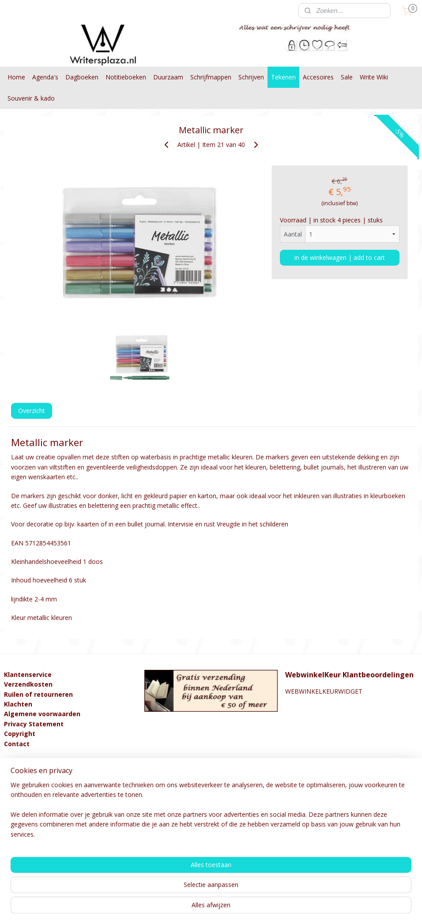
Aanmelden (27, 868)
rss (194, 908)
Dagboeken (81, 77)
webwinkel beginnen (228, 908)
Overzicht (31, 410)
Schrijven (251, 77)
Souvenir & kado (31, 98)
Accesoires (318, 77)
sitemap (175, 908)
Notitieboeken (126, 77)
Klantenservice (28, 674)
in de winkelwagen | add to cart (339, 257)
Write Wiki (374, 77)
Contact (17, 744)
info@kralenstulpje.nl (33, 773)
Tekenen (283, 77)
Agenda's (45, 77)
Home (16, 77)
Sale (347, 77)
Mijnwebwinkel (305, 908)
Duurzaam (168, 77)
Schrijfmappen (210, 77)
